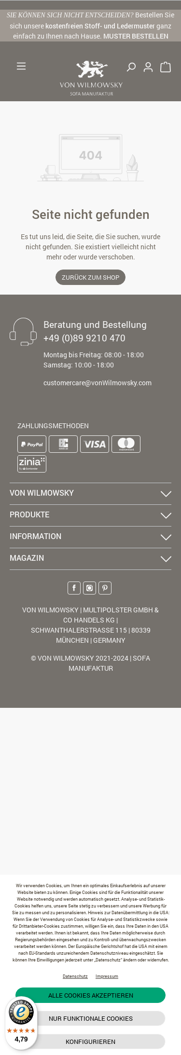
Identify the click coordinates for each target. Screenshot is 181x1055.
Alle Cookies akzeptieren (90, 995)
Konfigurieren (90, 1041)
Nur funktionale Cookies (91, 1018)
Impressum (107, 976)
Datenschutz (75, 976)
